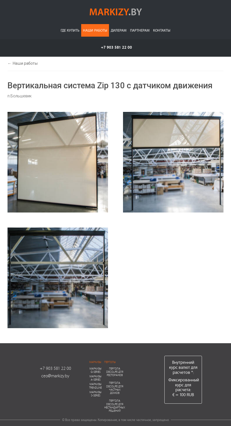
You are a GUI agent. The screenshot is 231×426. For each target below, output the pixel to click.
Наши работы (95, 30)
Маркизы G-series (95, 370)
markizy (115, 11)
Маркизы (95, 362)
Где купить (70, 30)
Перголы (110, 362)
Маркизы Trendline (95, 385)
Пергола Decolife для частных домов (114, 388)
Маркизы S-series (95, 393)
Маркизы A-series (95, 378)
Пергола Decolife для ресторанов (114, 371)
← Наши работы (23, 63)
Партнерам (140, 30)
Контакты (161, 30)
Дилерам (119, 30)
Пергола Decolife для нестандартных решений (114, 405)
